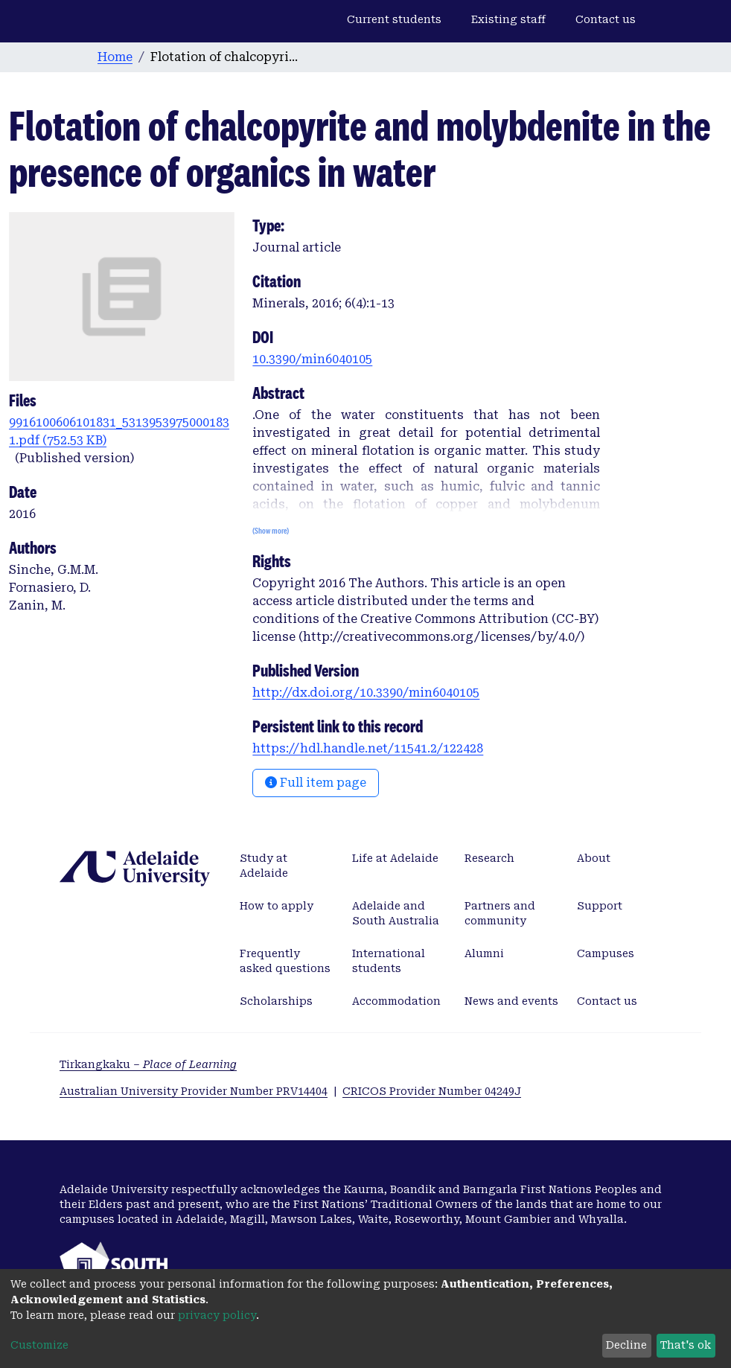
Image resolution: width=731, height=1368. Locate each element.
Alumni (484, 953)
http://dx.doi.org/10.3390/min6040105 (365, 692)
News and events (511, 1001)
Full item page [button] (315, 783)
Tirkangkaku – (148, 1064)
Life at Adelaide (395, 858)
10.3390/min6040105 (312, 359)
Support (599, 906)
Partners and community (500, 913)
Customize (39, 1345)
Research (489, 858)
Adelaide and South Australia (395, 913)
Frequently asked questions (285, 960)
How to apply (276, 906)
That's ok (685, 1345)
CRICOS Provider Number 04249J (431, 1091)
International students (388, 960)
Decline (626, 1345)
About (593, 858)
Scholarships (276, 1001)
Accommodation (396, 1001)
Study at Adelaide (264, 865)
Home (115, 57)
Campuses (605, 953)
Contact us (605, 19)
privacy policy (217, 1315)
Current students (394, 19)
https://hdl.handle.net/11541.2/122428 (367, 748)
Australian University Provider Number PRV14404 (194, 1091)
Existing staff (508, 19)
